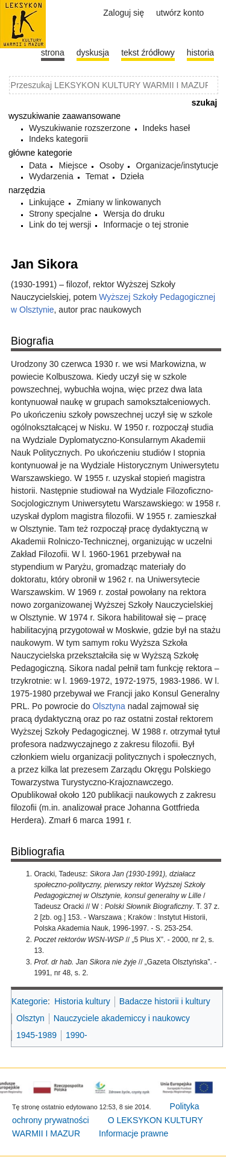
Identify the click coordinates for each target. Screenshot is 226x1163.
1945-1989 (36, 1035)
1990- (76, 1035)
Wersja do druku (134, 213)
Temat (97, 176)
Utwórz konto (180, 13)
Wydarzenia (51, 176)
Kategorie (29, 1001)
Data (38, 165)
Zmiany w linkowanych (119, 202)
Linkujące (46, 202)
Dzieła (132, 176)
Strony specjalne (60, 213)
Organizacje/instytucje (177, 165)
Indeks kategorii (58, 139)
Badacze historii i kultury (164, 1001)
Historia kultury (82, 1001)
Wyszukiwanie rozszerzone (80, 128)
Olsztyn (30, 1018)
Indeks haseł (166, 128)
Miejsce (72, 165)
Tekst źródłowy (148, 52)
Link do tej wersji (60, 224)
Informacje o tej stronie (146, 224)
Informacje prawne (133, 1133)
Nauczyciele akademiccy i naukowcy (122, 1018)
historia (200, 52)
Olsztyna (108, 706)
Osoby (111, 165)
